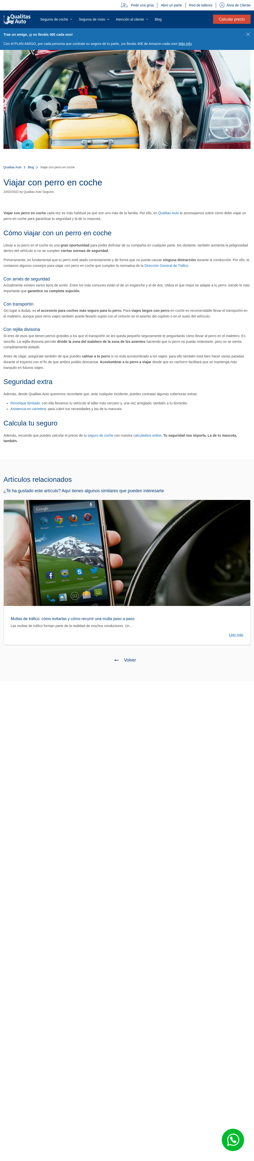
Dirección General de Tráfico (166, 266)
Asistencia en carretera (28, 409)
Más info (185, 44)
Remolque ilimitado (25, 403)
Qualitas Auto (12, 167)
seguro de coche (100, 435)
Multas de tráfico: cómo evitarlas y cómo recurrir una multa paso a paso (72, 619)
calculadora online (147, 435)
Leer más (236, 635)
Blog (31, 167)
